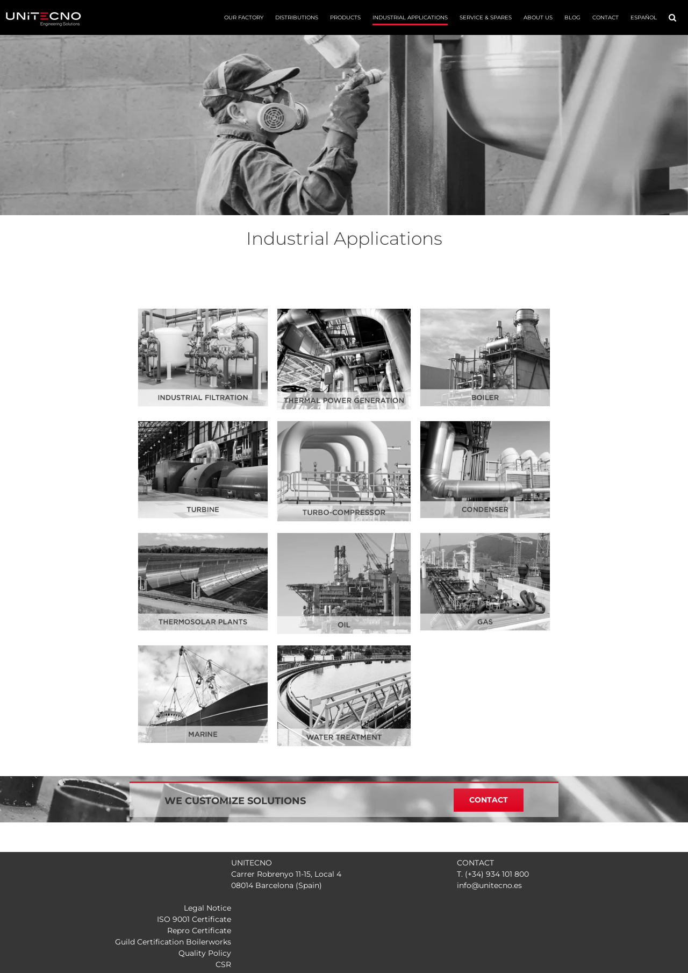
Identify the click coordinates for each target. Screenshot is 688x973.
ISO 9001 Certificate (194, 919)
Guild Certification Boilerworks (173, 942)
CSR (223, 964)
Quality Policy (204, 953)
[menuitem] (643, 17)
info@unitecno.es (489, 885)
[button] (672, 17)
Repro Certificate (199, 930)
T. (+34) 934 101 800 (493, 874)
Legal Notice (207, 908)
